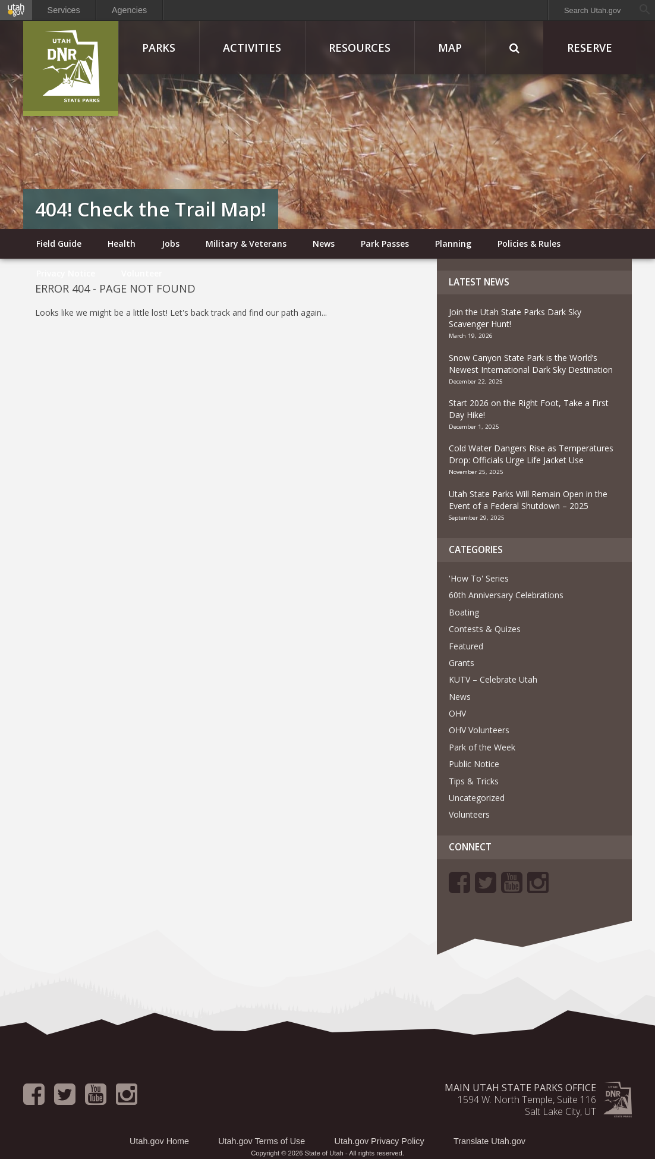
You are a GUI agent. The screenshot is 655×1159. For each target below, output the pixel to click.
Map (450, 47)
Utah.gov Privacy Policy (379, 1141)
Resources (360, 47)
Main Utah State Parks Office (520, 1088)
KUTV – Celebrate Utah (493, 679)
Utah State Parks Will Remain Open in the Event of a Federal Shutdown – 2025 (528, 499)
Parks (158, 47)
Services (64, 10)
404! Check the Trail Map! (150, 209)
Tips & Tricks (474, 781)
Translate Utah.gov (489, 1141)
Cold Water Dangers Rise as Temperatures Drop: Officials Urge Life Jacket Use (531, 454)
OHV (457, 713)
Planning (453, 243)
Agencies (129, 10)
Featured (466, 646)
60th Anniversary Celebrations (506, 595)
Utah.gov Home (159, 1141)
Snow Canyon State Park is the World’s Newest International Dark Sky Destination (532, 363)
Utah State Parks (70, 68)
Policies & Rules (528, 243)
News (324, 243)
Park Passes (385, 243)
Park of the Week (482, 747)
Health (122, 243)
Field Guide (58, 243)
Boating (464, 612)
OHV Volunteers (479, 730)
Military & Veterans (246, 243)
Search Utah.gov (592, 10)
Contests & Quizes (485, 629)
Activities (252, 47)
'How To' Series (479, 578)
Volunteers (469, 814)
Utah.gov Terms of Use (261, 1141)
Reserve (589, 47)
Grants (461, 662)
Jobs (171, 243)
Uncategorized (477, 797)
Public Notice (474, 763)
